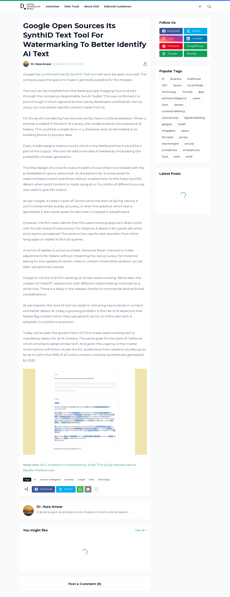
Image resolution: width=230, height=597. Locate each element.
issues (185, 130)
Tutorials (187, 92)
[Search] (208, 6)
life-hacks (167, 137)
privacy (183, 137)
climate (178, 104)
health (182, 124)
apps (201, 92)
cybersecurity (170, 117)
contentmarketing (173, 111)
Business (69, 479)
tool (94, 74)
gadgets (167, 124)
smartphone (169, 150)
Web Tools (71, 6)
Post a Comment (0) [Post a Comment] (84, 584)
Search (177, 85)
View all (139, 530)
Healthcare (194, 79)
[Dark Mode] (201, 6)
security (189, 143)
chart (165, 104)
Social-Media (195, 85)
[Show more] (96, 489)
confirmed (49, 74)
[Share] (144, 64)
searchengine (170, 143)
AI (35, 479)
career (196, 98)
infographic (169, 130)
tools (165, 156)
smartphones (191, 150)
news (91, 479)
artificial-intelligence (50, 479)
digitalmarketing (194, 117)
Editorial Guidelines (117, 6)
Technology (104, 479)
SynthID (76, 74)
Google (81, 479)
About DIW (91, 6)
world (188, 156)
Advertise (52, 6)
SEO (164, 85)
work (177, 156)
